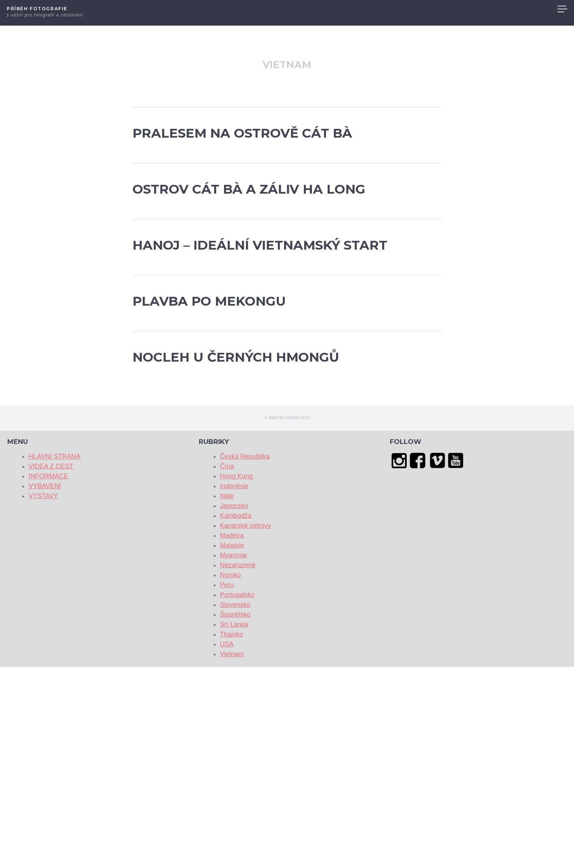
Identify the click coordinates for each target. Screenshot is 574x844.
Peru (227, 762)
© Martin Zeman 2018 (287, 595)
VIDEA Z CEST (426, 9)
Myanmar (233, 732)
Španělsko (235, 791)
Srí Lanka (234, 801)
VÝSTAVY (539, 9)
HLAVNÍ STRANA (379, 9)
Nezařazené (238, 742)
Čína (227, 643)
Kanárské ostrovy (245, 702)
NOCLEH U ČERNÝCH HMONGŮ (261, 513)
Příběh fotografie (37, 8)
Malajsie (232, 722)
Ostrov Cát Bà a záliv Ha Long (251, 250)
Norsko (230, 752)
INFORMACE (468, 9)
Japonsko (234, 683)
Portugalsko (237, 772)
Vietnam (232, 831)
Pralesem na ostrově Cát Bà (246, 154)
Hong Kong (236, 653)
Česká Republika (245, 633)
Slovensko (235, 781)
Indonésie (234, 663)
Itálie (227, 673)
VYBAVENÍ (506, 9)
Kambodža (235, 693)
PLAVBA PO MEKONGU (280, 429)
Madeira (232, 712)
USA (227, 821)
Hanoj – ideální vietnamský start (263, 345)
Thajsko (231, 811)
